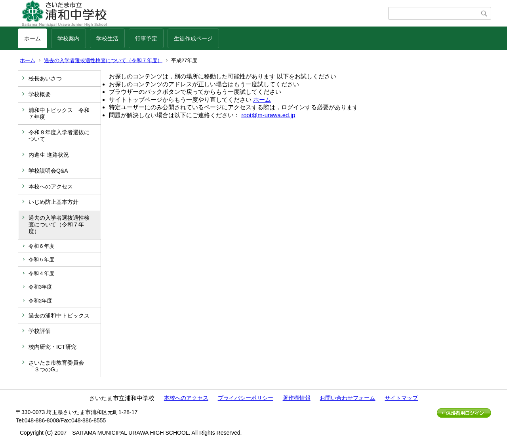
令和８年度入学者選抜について (59, 135)
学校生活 (107, 38)
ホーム (32, 38)
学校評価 (40, 331)
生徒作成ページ (193, 38)
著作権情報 (297, 398)
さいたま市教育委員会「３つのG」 (56, 366)
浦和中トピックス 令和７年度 (59, 113)
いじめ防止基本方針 (53, 202)
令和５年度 (41, 259)
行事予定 (146, 38)
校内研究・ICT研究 (52, 347)
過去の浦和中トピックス (59, 315)
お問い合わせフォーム (347, 398)
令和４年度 (41, 273)
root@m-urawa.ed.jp (268, 115)
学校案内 (68, 38)
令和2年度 (40, 301)
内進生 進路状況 (49, 155)
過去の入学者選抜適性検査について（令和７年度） (103, 60)
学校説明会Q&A (48, 170)
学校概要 (40, 94)
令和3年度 (40, 287)
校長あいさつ (45, 78)
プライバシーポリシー (245, 398)
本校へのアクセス (51, 186)
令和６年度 (41, 246)
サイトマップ (401, 398)
